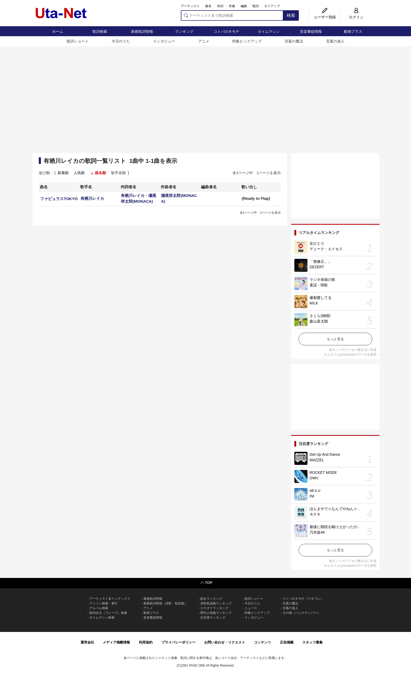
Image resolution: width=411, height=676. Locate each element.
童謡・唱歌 (319, 285)
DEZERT (317, 267)
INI (312, 496)
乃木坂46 (317, 532)
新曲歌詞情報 (142, 31)
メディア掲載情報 (116, 642)
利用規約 (146, 642)
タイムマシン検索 (102, 617)
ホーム (57, 31)
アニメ (203, 41)
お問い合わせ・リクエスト (224, 642)
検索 (291, 15)
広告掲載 (287, 642)
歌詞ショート (78, 41)
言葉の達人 (335, 41)
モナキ (315, 514)
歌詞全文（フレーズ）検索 (108, 613)
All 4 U (315, 491)
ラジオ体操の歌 (322, 279)
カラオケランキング (214, 608)
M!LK (314, 303)
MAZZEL (317, 460)
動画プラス (353, 31)
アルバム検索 (98, 608)
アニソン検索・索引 (103, 603)
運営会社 (87, 642)
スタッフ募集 (312, 642)
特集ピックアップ (247, 41)
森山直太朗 (319, 321)
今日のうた (121, 41)
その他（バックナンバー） (301, 613)
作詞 (220, 6)
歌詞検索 (100, 31)
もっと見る (335, 339)
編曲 (244, 6)
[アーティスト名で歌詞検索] (232, 15)
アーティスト (190, 6)
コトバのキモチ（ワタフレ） (303, 598)
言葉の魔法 (294, 41)
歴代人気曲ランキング (216, 613)
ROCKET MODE (323, 472)
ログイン (356, 17)
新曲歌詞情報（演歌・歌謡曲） (165, 603)
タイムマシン (269, 31)
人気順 (79, 173)
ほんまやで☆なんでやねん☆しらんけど (343, 509)
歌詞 (255, 6)
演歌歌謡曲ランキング (216, 603)
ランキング (184, 31)
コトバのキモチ (226, 31)
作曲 (232, 6)
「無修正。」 (321, 261)
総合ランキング (211, 598)
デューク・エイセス (326, 249)
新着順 (63, 173)
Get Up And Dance (325, 454)
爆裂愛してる (321, 298)
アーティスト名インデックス (109, 598)
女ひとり (317, 243)
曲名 (208, 6)
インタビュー (164, 41)
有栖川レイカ (92, 198)
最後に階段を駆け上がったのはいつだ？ (343, 527)
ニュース (251, 608)
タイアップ (272, 6)
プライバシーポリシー (178, 642)
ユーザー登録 (325, 17)
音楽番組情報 (311, 31)
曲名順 (100, 173)
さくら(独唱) (320, 316)
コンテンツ (262, 642)
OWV (314, 478)
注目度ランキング (212, 617)
